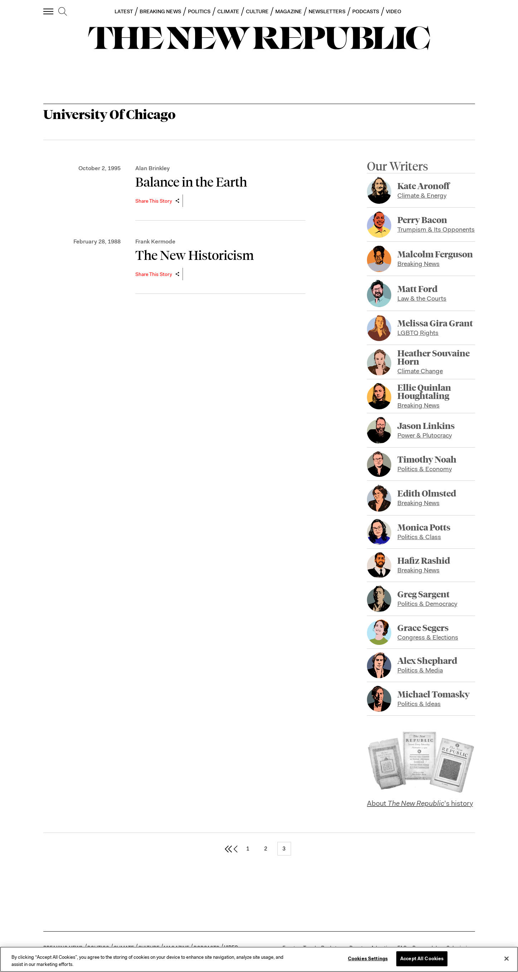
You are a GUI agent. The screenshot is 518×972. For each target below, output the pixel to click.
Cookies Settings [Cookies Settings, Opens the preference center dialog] (368, 959)
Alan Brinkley (152, 168)
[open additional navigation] (48, 11)
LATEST (123, 11)
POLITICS (199, 11)
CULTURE (257, 11)
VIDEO (393, 11)
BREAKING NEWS (160, 11)
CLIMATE (228, 11)
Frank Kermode (155, 241)
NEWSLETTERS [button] (327, 11)
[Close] (506, 958)
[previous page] (235, 848)
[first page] (228, 848)
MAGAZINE (288, 11)
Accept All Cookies (422, 959)
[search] (62, 11)
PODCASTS (365, 11)
